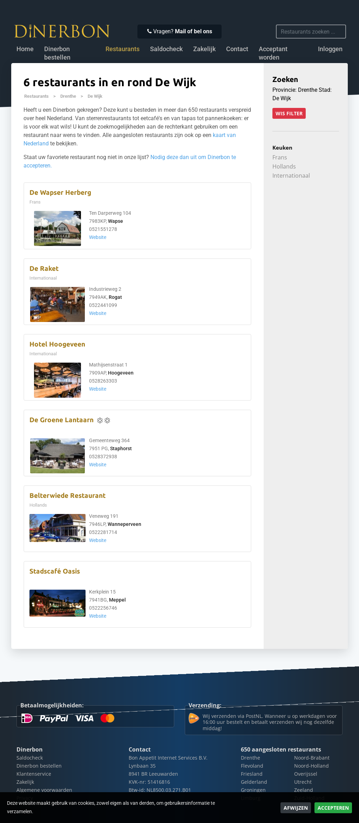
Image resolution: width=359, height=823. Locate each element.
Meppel (117, 600)
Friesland (252, 773)
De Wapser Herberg (60, 192)
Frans (279, 157)
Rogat (115, 297)
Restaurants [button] (123, 49)
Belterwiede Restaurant (67, 495)
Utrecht (303, 782)
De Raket (44, 268)
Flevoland (252, 765)
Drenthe (68, 96)
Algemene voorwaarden (44, 790)
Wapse (115, 221)
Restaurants (36, 96)
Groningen (253, 790)
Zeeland (303, 790)
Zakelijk (204, 49)
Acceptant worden (273, 53)
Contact (237, 49)
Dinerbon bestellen (57, 53)
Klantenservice (33, 773)
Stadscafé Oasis (54, 571)
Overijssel (305, 773)
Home (25, 49)
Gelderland (254, 782)
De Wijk (95, 96)
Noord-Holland (311, 765)
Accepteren (333, 807)
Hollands (284, 166)
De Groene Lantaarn (61, 420)
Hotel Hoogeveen (57, 344)
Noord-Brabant (312, 757)
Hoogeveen (121, 373)
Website (97, 237)
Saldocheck (166, 49)
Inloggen (330, 49)
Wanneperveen (124, 524)
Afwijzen (296, 807)
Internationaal (291, 175)
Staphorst (121, 449)
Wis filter (289, 113)
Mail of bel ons (193, 31)
